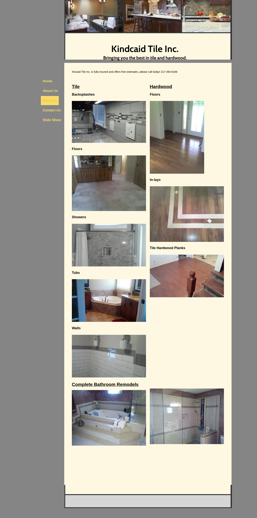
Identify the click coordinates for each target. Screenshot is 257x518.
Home (47, 81)
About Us (50, 91)
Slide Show (52, 120)
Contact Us (52, 110)
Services (50, 100)
